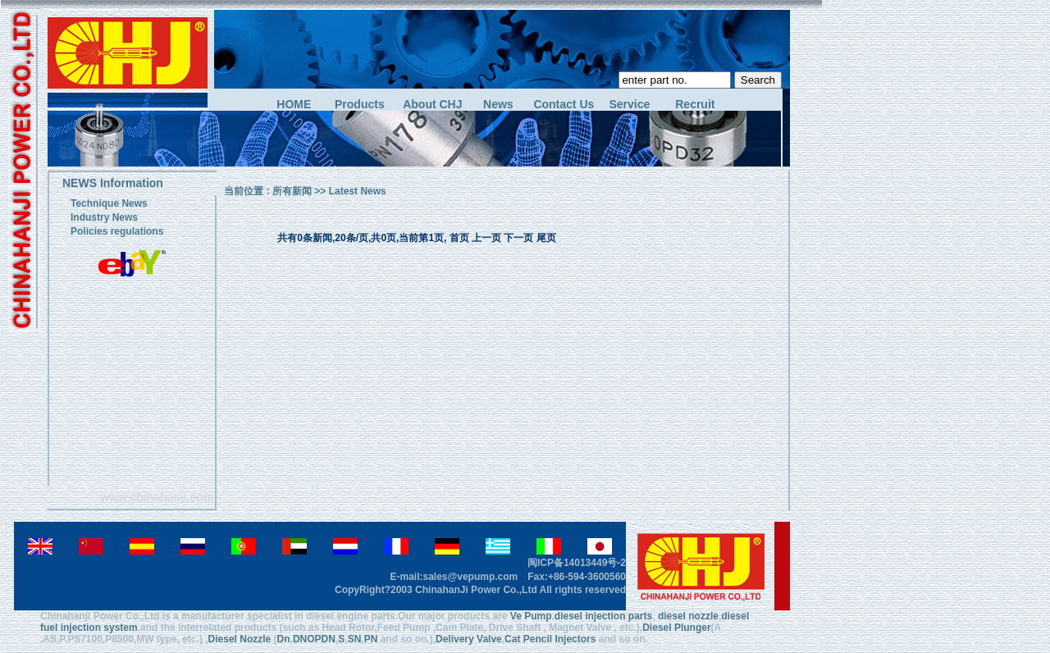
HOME (293, 104)
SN (355, 639)
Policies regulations (117, 231)
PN (371, 639)
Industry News (104, 217)
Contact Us (563, 104)
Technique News (109, 203)
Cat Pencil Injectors (550, 639)
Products (360, 104)
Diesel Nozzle (240, 639)
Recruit (694, 104)
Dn (283, 639)
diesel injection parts (603, 616)
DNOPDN (314, 639)
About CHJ (432, 104)
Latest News (357, 191)
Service (629, 104)
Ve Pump (531, 616)
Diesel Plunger (676, 627)
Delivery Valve (469, 639)
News (498, 104)
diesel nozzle (688, 616)
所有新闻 (292, 191)
